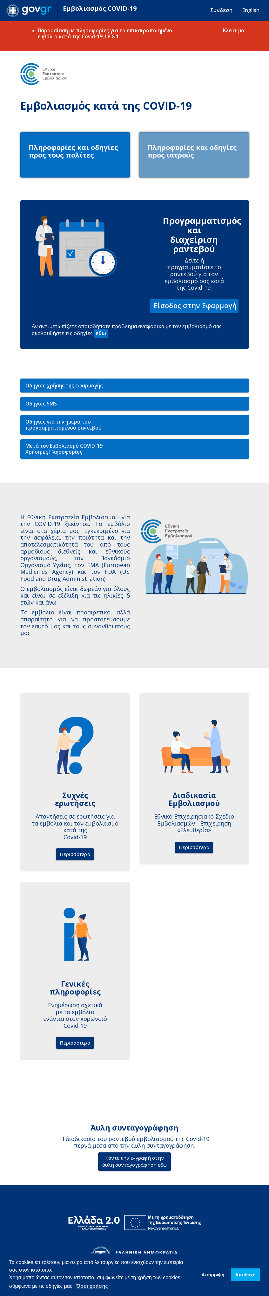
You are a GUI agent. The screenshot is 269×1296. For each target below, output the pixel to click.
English (250, 10)
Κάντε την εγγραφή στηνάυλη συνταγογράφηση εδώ (134, 1163)
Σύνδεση (221, 10)
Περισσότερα (75, 855)
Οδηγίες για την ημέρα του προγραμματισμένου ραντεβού (63, 426)
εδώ (101, 334)
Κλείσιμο (233, 30)
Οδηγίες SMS (41, 405)
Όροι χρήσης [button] (92, 1286)
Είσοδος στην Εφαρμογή (195, 307)
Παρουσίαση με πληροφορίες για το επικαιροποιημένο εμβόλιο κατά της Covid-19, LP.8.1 (105, 33)
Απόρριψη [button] (213, 1274)
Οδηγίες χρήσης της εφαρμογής (64, 386)
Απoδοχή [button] (245, 1274)
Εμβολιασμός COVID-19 (100, 8)
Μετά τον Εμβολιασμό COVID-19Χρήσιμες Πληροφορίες (64, 450)
